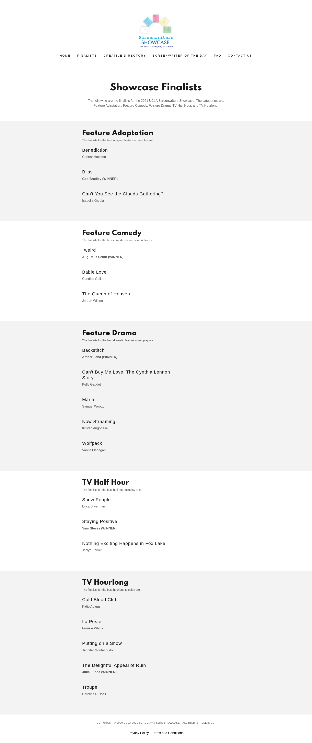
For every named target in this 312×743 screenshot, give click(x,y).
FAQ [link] (217, 55)
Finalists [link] (87, 55)
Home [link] (65, 55)
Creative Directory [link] (125, 55)
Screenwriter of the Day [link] (180, 55)
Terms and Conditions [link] (168, 733)
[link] (156, 29)
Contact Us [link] (240, 55)
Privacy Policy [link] (138, 733)
